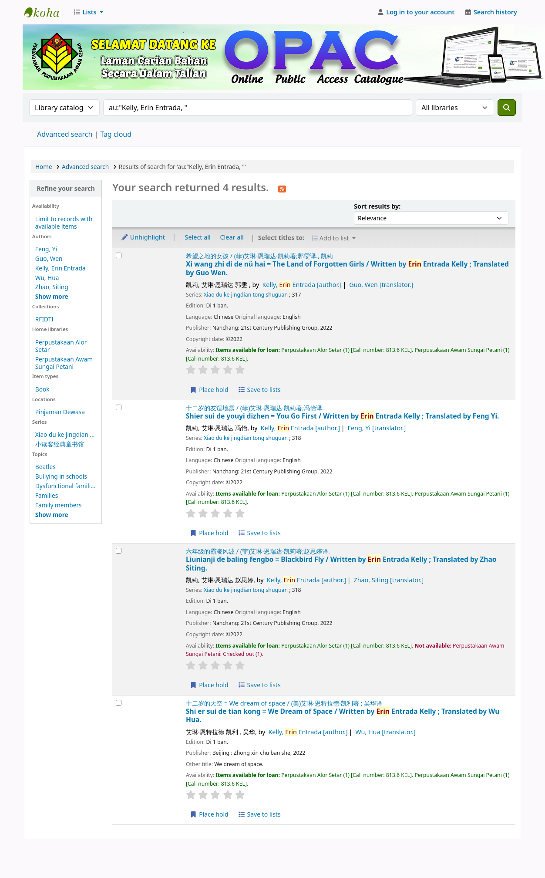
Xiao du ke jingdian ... (65, 434)
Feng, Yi (46, 249)
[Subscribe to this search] (282, 188)
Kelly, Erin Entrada (60, 268)
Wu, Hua (47, 278)
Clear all (232, 237)
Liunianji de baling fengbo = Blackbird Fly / (341, 563)
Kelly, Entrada (301, 284)
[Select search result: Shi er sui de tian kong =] (118, 703)
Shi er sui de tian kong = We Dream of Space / (342, 715)
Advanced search (64, 134)
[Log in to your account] (415, 12)
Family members (58, 505)
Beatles (45, 467)
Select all (198, 237)
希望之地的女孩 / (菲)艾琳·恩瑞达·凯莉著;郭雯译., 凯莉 (259, 256)
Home (43, 166)
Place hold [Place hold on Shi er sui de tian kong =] (209, 814)
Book (42, 389)
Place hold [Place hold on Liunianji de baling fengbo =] (209, 685)
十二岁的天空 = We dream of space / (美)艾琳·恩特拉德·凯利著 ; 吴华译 (284, 703)
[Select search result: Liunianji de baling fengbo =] (118, 551)
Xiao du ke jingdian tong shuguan (246, 294)
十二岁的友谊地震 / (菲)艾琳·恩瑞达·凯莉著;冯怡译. (255, 408)
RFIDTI (44, 319)
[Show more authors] (51, 296)
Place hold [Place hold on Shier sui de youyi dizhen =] (209, 533)
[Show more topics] (51, 514)
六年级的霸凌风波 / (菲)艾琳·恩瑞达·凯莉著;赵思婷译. (258, 551)
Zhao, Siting (51, 287)
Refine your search (66, 188)
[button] (88, 12)
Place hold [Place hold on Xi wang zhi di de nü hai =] (209, 389)
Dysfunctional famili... (65, 486)
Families (46, 495)
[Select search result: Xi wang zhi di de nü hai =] (118, 255)
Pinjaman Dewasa (60, 412)
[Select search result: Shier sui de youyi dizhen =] (118, 407)
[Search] (507, 107)
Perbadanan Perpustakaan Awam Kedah (46, 12)
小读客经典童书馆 (59, 444)
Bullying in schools (61, 476)
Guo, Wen (49, 258)
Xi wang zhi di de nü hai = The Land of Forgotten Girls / (347, 268)
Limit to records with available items (64, 222)
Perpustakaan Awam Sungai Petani (64, 363)
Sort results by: (377, 206)
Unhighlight (143, 237)
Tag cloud (115, 134)
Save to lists (259, 389)
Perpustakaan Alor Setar (61, 346)
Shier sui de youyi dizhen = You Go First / (342, 416)
